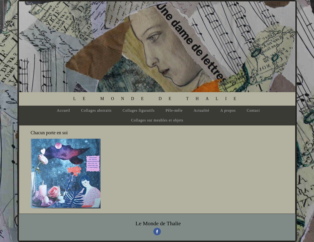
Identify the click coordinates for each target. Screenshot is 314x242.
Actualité (201, 110)
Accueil (63, 110)
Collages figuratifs (139, 110)
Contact (253, 110)
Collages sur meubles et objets (157, 120)
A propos (228, 110)
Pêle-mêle (174, 110)
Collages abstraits (96, 110)
